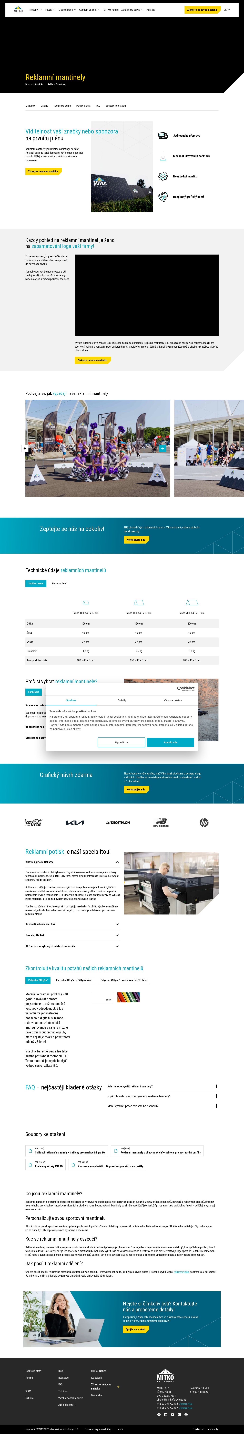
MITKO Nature (111, 9)
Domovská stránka (34, 84)
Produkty (33, 9)
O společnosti (66, 9)
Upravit (121, 742)
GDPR (120, 1429)
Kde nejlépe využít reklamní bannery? (163, 1086)
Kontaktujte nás (136, 539)
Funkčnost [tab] (33, 692)
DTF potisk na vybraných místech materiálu (50, 946)
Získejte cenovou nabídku (202, 9)
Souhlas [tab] (71, 700)
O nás (28, 1391)
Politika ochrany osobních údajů (98, 1429)
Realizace (63, 1377)
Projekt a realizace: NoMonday (206, 1429)
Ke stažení (96, 1377)
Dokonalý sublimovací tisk (40, 924)
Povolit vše (170, 742)
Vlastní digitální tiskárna (39, 862)
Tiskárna (62, 1391)
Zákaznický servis (130, 9)
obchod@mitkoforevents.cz (171, 1399)
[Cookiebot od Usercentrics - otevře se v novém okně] (180, 689)
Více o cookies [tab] (173, 700)
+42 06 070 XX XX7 (167, 1407)
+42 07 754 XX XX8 (167, 1403)
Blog (60, 1371)
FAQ (60, 1384)
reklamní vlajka (181, 1272)
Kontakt (151, 9)
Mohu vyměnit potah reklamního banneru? (163, 1106)
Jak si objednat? (67, 1404)
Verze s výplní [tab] (59, 583)
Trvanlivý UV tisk (34, 935)
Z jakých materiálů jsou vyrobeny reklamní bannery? (163, 1096)
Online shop (97, 1395)
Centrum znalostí (88, 9)
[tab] (37, 980)
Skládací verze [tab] (36, 583)
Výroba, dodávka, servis (70, 1398)
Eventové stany (33, 1371)
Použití (48, 9)
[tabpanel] (122, 1030)
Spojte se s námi (135, 1329)
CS (227, 9)
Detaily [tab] (122, 700)
